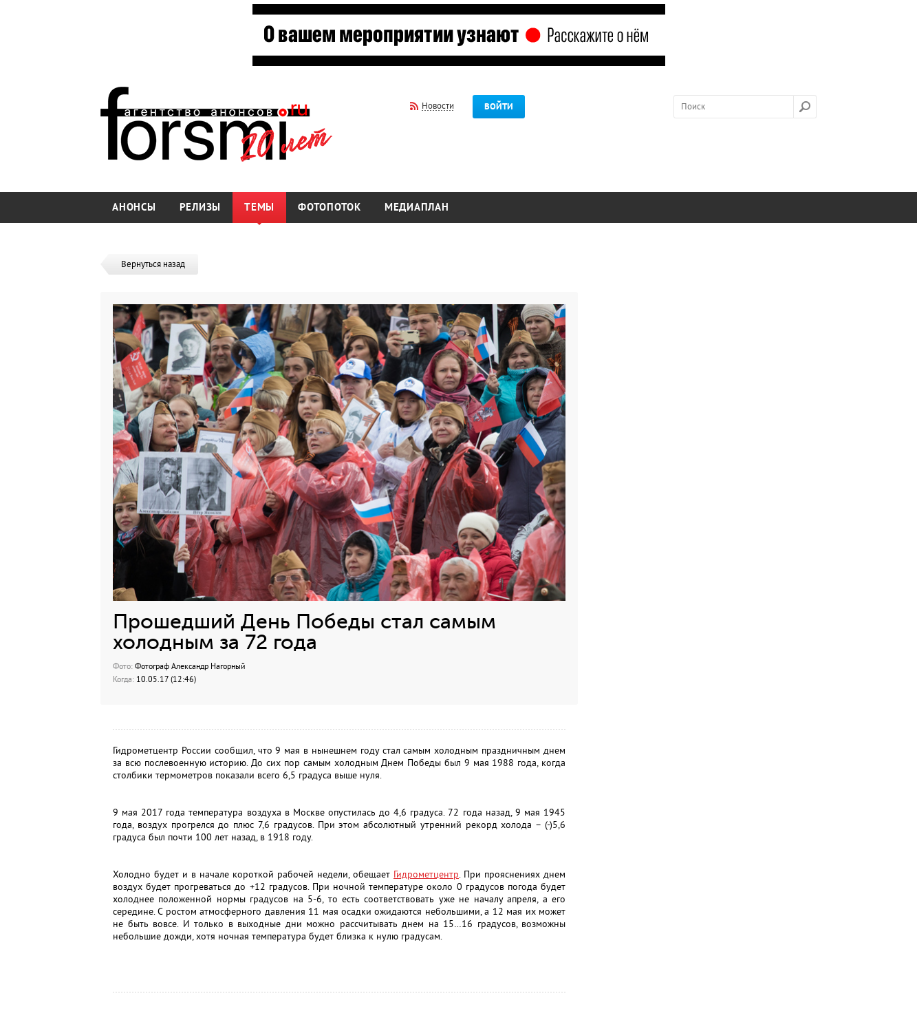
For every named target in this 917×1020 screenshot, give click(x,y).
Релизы (201, 207)
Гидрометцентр (426, 874)
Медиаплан (417, 207)
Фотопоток (329, 207)
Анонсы (134, 207)
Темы (259, 207)
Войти (498, 106)
